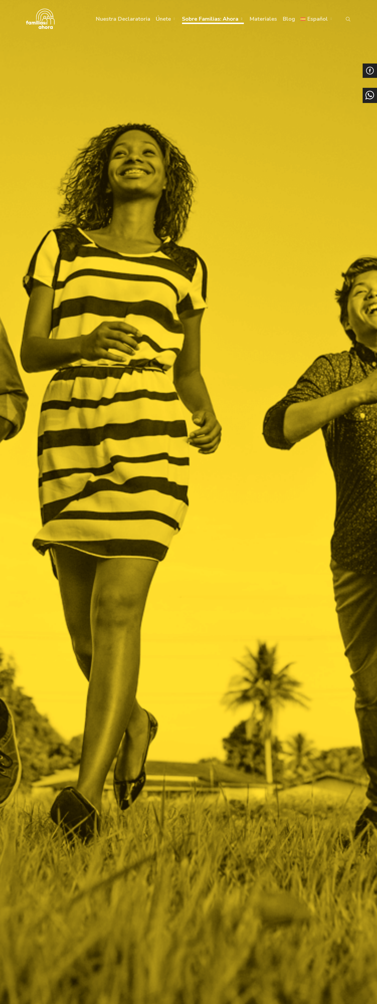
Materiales (263, 19)
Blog (289, 19)
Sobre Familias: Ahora (212, 19)
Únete (166, 19)
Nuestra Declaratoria (123, 19)
